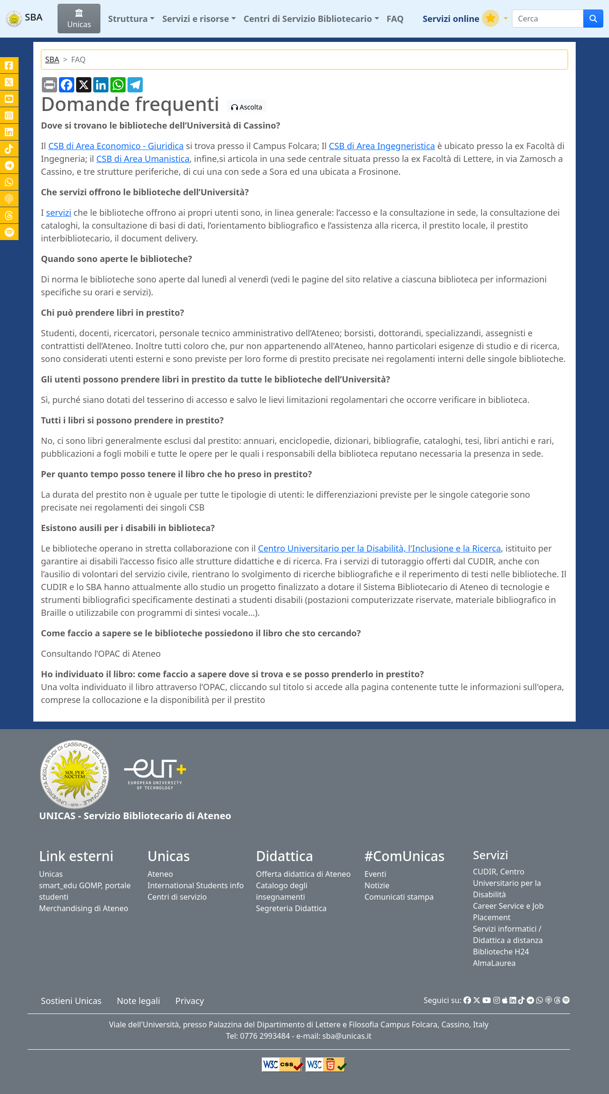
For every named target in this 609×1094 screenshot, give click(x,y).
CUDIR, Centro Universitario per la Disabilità (507, 883)
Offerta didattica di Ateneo (303, 874)
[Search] (548, 19)
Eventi (375, 874)
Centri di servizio (177, 897)
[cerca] (593, 19)
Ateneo (160, 874)
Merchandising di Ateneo (83, 908)
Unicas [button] (79, 19)
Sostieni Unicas (71, 1000)
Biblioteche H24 (501, 951)
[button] (131, 19)
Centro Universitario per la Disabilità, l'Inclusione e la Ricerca (379, 548)
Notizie (376, 885)
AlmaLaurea (494, 963)
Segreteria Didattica (291, 908)
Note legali (138, 1000)
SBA (52, 59)
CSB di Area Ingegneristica (382, 145)
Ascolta (246, 106)
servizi (58, 212)
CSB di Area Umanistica (142, 158)
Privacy (190, 1000)
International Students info (195, 885)
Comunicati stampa (399, 897)
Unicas (51, 874)
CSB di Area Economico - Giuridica (116, 145)
